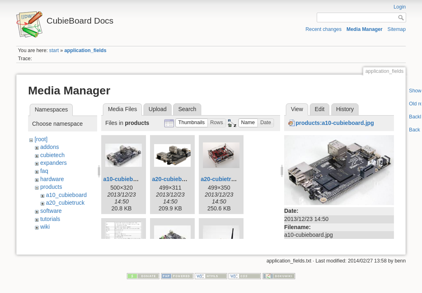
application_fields (85, 50)
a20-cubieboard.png (179, 179)
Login (400, 7)
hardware (52, 179)
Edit (319, 109)
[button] (191, 123)
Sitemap (396, 29)
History (345, 109)
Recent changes (324, 29)
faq (44, 171)
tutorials (50, 219)
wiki (45, 226)
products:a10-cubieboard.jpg (335, 123)
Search (187, 109)
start (54, 50)
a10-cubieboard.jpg (129, 179)
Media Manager (364, 29)
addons (49, 147)
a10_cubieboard (66, 195)
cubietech (52, 155)
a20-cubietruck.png (227, 179)
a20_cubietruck (65, 202)
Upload (158, 109)
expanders (53, 163)
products (51, 187)
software (51, 211)
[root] (41, 139)
